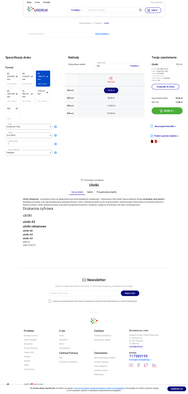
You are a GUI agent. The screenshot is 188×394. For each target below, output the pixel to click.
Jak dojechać (64, 348)
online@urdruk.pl (136, 346)
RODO (61, 344)
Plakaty (27, 357)
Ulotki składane (30, 340)
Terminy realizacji (101, 362)
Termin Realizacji (13, 150)
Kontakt (46, 2)
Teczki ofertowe (31, 348)
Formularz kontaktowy (68, 362)
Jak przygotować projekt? (105, 358)
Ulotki (106, 23)
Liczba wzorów (13, 141)
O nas (37, 2)
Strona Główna (85, 23)
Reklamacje (99, 374)
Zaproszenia (29, 369)
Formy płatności (100, 366)
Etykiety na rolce (31, 335)
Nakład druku (101, 63)
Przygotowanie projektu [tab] (107, 192)
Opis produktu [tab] (77, 192)
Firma (61, 335)
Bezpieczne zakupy (102, 340)
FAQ (60, 358)
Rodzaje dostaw (101, 370)
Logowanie (157, 2)
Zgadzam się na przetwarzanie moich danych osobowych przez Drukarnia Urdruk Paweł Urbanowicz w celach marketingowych (95, 301)
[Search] (115, 10)
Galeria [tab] (90, 192)
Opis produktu (102, 34)
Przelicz (134, 66)
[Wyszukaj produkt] (59, 34)
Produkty (97, 23)
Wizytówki (28, 344)
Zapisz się (130, 293)
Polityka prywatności (102, 335)
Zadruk (10, 132)
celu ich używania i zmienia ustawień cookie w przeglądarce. (99, 388)
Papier (10, 124)
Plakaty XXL (29, 352)
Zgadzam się (177, 389)
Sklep (29, 2)
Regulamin (63, 340)
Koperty (27, 361)
